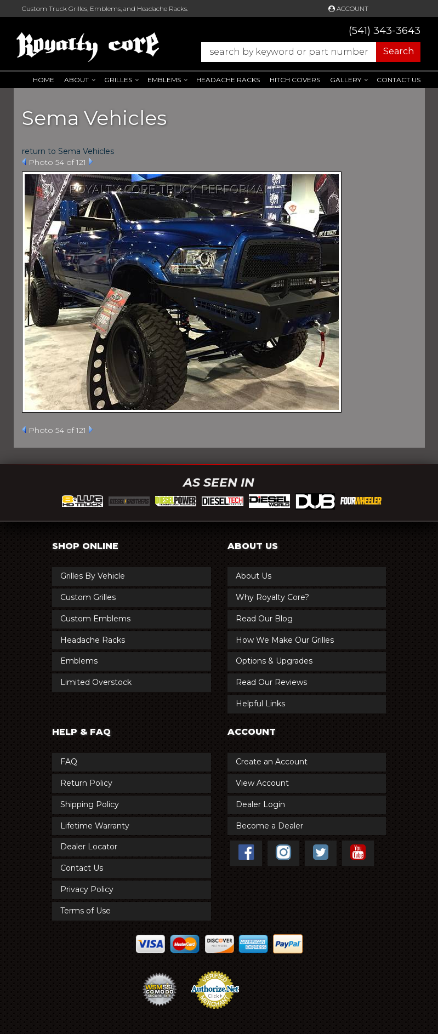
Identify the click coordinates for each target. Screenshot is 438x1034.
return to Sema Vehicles (68, 151)
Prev (24, 161)
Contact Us (398, 80)
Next (91, 161)
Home (43, 80)
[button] (305, 52)
